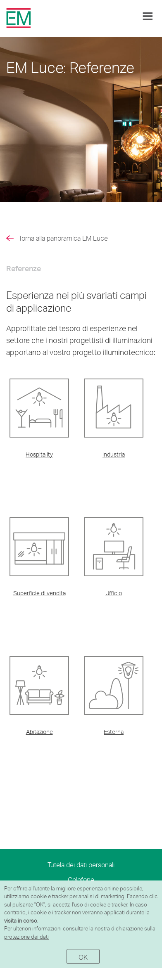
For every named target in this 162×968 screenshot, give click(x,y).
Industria (113, 454)
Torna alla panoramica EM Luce (63, 238)
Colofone (81, 879)
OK (83, 957)
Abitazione (39, 731)
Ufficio (113, 592)
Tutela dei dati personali (81, 864)
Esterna (114, 731)
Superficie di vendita (39, 592)
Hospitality (39, 454)
